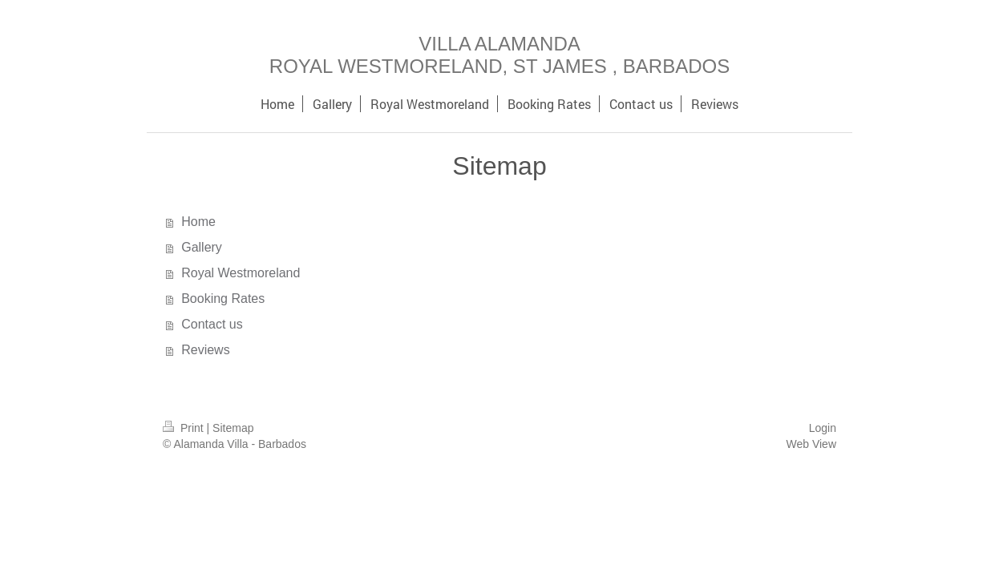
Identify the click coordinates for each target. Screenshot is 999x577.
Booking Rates (223, 298)
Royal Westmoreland (240, 273)
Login (822, 428)
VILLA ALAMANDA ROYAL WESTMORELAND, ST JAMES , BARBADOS (499, 55)
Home (198, 221)
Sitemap (232, 428)
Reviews (205, 350)
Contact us (211, 324)
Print (185, 428)
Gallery (201, 247)
